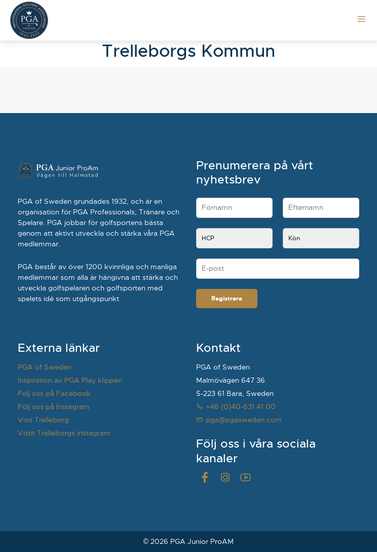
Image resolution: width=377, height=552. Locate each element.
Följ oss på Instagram (54, 406)
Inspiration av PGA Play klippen (70, 380)
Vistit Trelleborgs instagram (64, 432)
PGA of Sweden (44, 367)
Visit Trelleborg (43, 419)
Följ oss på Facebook (54, 393)
